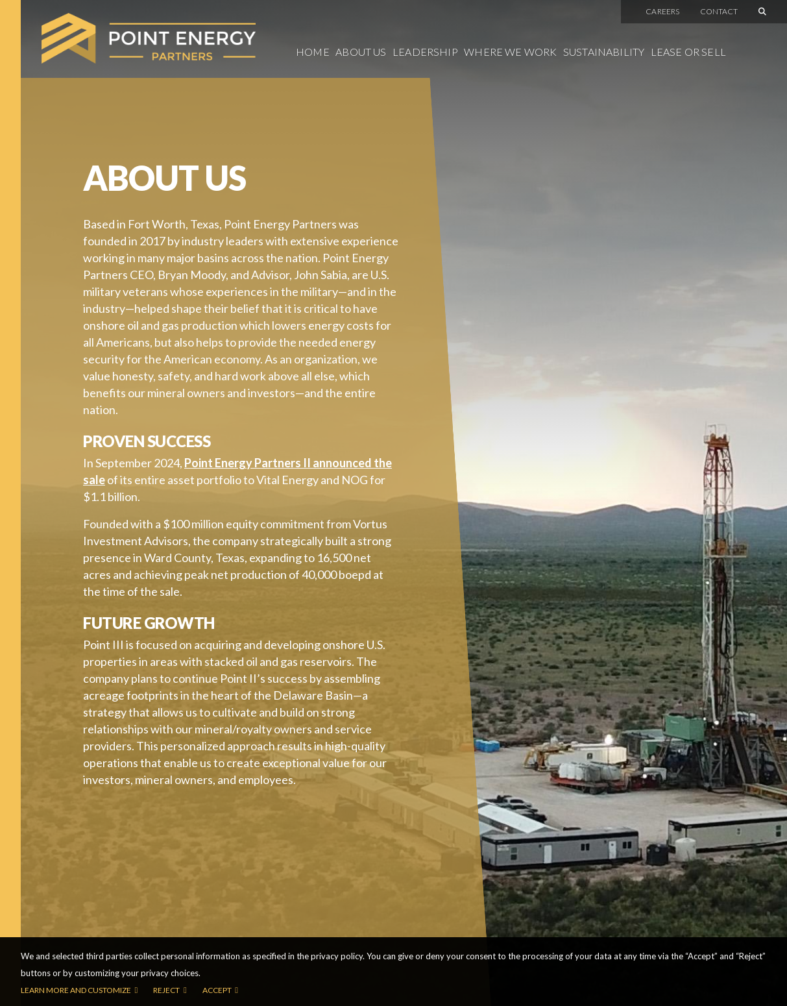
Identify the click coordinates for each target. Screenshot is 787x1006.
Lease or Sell (688, 51)
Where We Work (510, 51)
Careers (662, 12)
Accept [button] (217, 990)
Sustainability (603, 51)
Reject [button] (166, 990)
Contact (719, 12)
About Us (360, 51)
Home (313, 51)
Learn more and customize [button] (76, 990)
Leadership (425, 51)
